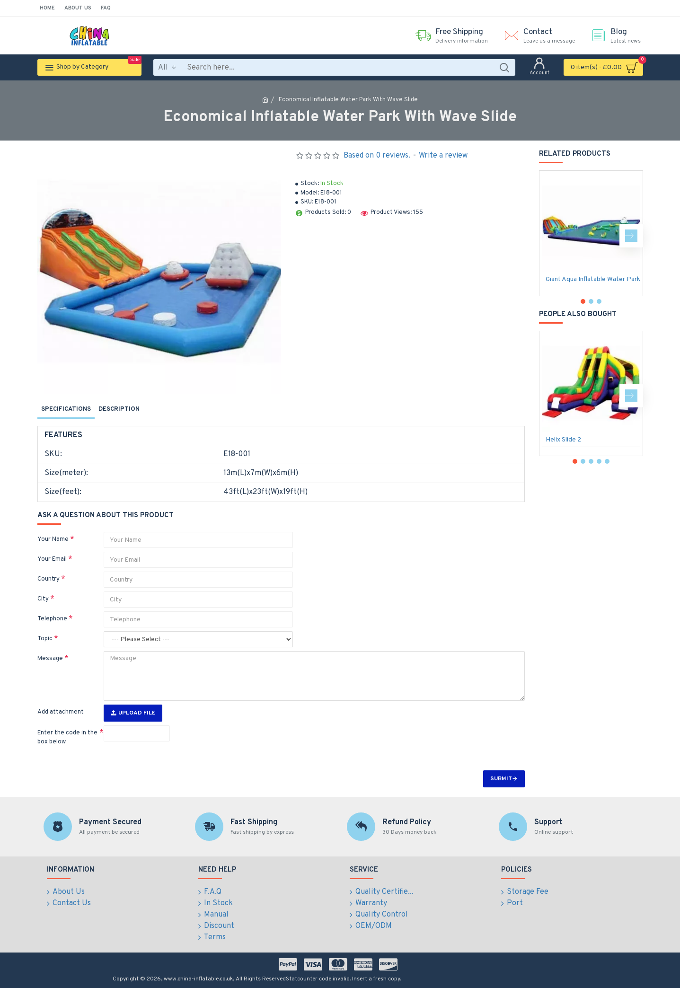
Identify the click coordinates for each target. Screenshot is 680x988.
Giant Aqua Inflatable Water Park (593, 279)
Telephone (52, 619)
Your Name (53, 539)
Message (50, 658)
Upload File (133, 713)
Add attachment (60, 712)
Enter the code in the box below (67, 737)
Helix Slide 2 (563, 440)
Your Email (52, 559)
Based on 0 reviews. (377, 155)
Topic (45, 639)
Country (48, 579)
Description (119, 409)
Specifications (66, 409)
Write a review (443, 155)
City (43, 599)
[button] (631, 235)
